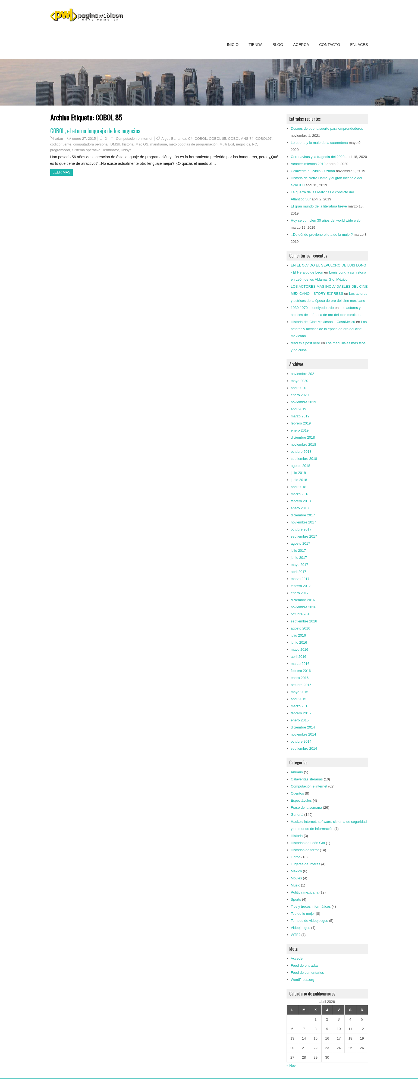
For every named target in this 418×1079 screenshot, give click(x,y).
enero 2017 (300, 593)
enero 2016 (300, 678)
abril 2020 (298, 388)
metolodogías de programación (193, 144)
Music (295, 885)
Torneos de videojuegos (309, 921)
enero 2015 (300, 720)
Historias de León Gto (308, 843)
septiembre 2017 (304, 536)
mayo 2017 (299, 565)
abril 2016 (298, 657)
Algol (165, 139)
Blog (278, 44)
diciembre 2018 (303, 437)
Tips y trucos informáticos (311, 906)
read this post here (305, 343)
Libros (295, 857)
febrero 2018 (301, 501)
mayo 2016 (299, 649)
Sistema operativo (86, 150)
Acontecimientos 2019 (308, 164)
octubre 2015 (301, 685)
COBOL (200, 139)
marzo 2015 (300, 706)
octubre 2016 (301, 614)
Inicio (232, 44)
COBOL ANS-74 (240, 139)
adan (59, 139)
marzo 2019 (300, 416)
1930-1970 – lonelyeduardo (312, 308)
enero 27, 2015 (84, 139)
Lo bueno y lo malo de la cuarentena (319, 143)
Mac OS (142, 144)
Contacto (329, 44)
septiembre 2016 (304, 621)
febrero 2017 (301, 586)
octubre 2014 (301, 741)
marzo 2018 (300, 494)
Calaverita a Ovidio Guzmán (313, 171)
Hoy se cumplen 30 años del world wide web (326, 220)
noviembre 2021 (303, 374)
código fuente (60, 144)
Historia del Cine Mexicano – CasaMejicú (323, 322)
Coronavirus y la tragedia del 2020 (318, 157)
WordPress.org (302, 980)
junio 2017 (299, 558)
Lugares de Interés (305, 864)
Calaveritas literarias (307, 779)
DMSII (115, 144)
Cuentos (297, 793)
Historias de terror (305, 850)
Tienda (255, 44)
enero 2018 (300, 508)
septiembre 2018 (304, 459)
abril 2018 (298, 487)
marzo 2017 (300, 579)
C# (190, 139)
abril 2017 (298, 572)
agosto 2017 (300, 543)
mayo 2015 (299, 692)
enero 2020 (300, 395)
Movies (296, 878)
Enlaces (359, 44)
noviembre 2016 (303, 607)
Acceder (297, 958)
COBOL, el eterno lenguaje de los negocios (95, 130)
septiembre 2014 (304, 748)
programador (60, 150)
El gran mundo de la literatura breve (319, 206)
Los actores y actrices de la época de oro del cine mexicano (329, 329)
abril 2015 (298, 699)
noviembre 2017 (303, 522)
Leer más (62, 172)
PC (254, 144)
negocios (243, 144)
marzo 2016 (300, 664)
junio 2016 (299, 642)
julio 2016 (298, 635)
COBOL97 (263, 139)
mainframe (158, 144)
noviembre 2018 (303, 444)
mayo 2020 (299, 381)
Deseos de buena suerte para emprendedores (327, 128)
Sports (296, 899)
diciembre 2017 (303, 515)
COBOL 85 (217, 139)
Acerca (301, 44)
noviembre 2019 (303, 402)
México (296, 871)
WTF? (295, 935)
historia (128, 144)
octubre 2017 (301, 529)
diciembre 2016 (303, 600)
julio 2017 (298, 550)
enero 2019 (300, 430)
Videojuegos (300, 928)
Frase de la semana (306, 807)
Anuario (297, 772)
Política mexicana (305, 892)
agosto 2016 (300, 628)
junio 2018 (299, 480)
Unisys (126, 150)
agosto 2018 (300, 466)
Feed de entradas (305, 965)
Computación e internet (134, 139)
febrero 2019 (301, 423)
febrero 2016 (301, 671)
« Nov (291, 1066)
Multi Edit (226, 144)
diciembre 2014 (303, 727)
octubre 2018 (301, 451)
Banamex (178, 139)
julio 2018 (298, 473)
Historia (297, 836)
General (297, 815)
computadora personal (90, 144)
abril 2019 (298, 409)
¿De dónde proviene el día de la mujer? (322, 234)
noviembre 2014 (303, 734)
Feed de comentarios (307, 973)
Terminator (110, 150)
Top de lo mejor (303, 913)
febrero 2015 (301, 713)
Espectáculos (301, 800)
